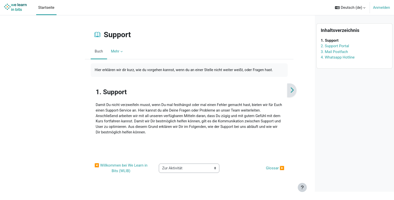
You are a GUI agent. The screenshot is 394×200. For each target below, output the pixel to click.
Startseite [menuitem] (46, 7)
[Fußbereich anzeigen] (302, 187)
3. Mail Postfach (334, 60)
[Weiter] (264, 91)
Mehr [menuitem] (87, 51)
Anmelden (381, 7)
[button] (350, 7)
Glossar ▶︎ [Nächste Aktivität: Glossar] (247, 169)
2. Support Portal (335, 54)
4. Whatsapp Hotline (338, 65)
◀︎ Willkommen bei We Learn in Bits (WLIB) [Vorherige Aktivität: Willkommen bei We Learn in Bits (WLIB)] (94, 169)
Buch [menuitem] (71, 51)
